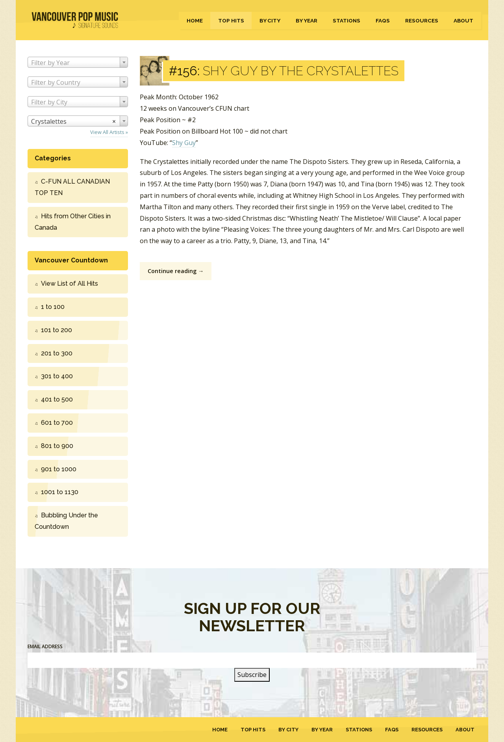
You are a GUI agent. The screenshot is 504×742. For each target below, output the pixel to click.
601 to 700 (57, 422)
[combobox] (78, 62)
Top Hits (231, 20)
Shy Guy (184, 142)
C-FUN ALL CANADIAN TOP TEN (72, 187)
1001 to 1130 (59, 492)
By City (269, 20)
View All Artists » (109, 132)
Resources (421, 20)
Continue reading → (176, 271)
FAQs (383, 20)
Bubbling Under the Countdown (66, 520)
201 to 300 (56, 353)
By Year (306, 20)
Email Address (45, 646)
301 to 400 (57, 376)
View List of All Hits (69, 283)
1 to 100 (53, 307)
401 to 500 (57, 399)
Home (195, 20)
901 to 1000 (58, 469)
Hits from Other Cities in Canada (73, 221)
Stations (346, 20)
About (463, 20)
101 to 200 (56, 330)
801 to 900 (57, 446)
